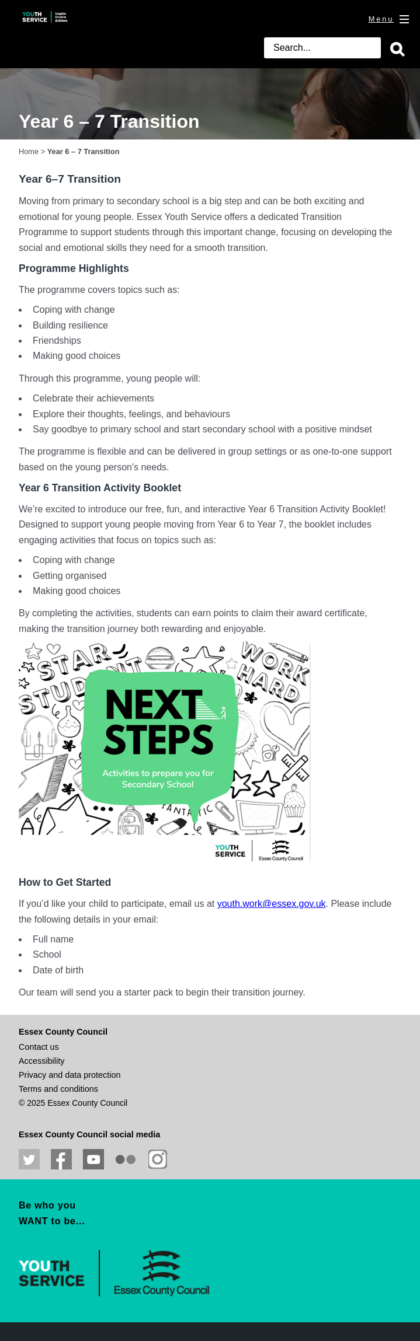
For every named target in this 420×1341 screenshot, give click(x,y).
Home (29, 151)
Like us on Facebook (61, 1159)
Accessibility (41, 1061)
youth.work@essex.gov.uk (271, 904)
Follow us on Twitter (29, 1159)
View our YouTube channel (93, 1159)
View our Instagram (157, 1159)
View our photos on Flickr (125, 1159)
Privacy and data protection (69, 1075)
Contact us (39, 1047)
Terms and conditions (58, 1089)
